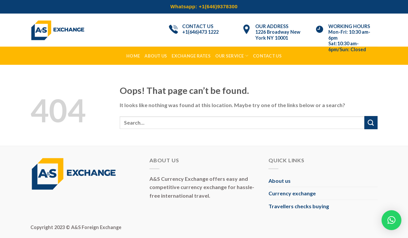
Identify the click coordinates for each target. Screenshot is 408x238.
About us (279, 181)
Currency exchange (292, 193)
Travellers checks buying (298, 206)
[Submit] (371, 122)
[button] (391, 220)
